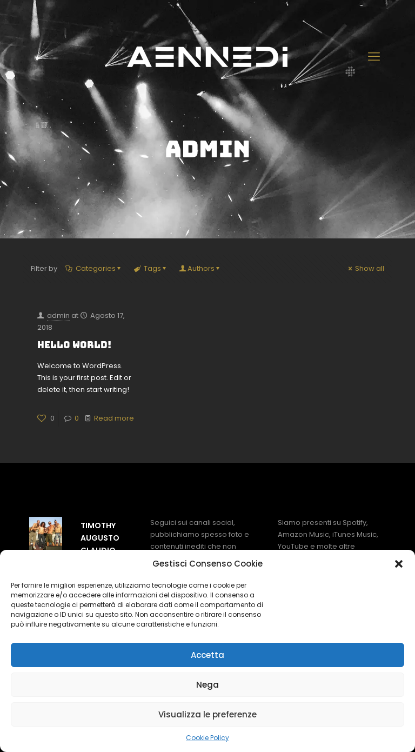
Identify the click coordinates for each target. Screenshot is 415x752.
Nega (207, 684)
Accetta (207, 655)
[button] (398, 563)
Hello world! (74, 344)
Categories (94, 268)
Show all (365, 268)
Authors (201, 268)
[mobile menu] (375, 57)
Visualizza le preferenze (207, 714)
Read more (114, 418)
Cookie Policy (207, 737)
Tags (151, 268)
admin (58, 315)
